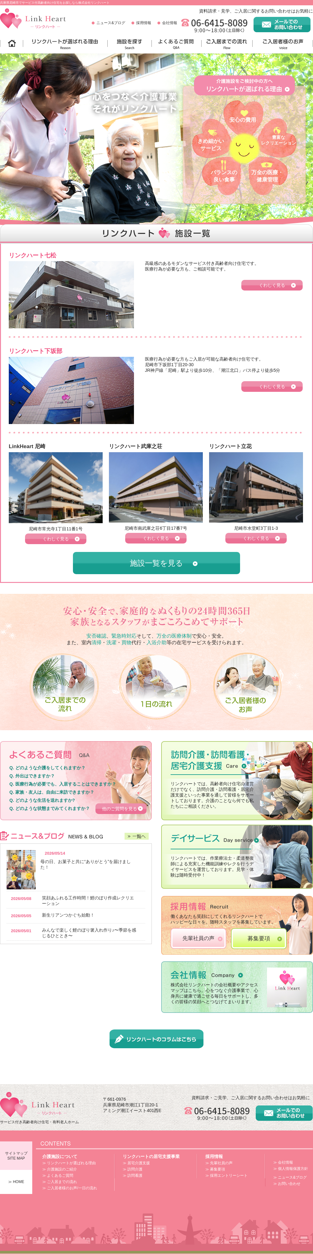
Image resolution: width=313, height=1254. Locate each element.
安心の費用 (242, 120)
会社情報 (169, 23)
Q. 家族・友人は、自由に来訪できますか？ (51, 792)
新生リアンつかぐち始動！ (68, 915)
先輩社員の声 (198, 938)
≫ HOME (16, 1182)
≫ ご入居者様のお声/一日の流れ (69, 1188)
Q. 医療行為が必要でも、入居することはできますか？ (62, 783)
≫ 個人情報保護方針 (290, 1168)
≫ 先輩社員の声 (219, 1163)
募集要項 (259, 938)
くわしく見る (272, 285)
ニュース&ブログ (110, 23)
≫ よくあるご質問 (57, 1175)
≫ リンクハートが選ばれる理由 (69, 1163)
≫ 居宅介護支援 (136, 1163)
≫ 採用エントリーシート (226, 1175)
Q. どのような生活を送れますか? (42, 800)
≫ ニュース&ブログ (290, 1177)
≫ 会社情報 (283, 1162)
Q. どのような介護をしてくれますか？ (47, 767)
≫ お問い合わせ (286, 1183)
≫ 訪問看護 (132, 1175)
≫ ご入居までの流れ (59, 1182)
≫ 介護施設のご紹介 (59, 1169)
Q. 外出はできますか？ (32, 775)
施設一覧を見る (156, 563)
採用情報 (143, 23)
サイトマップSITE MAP (16, 1155)
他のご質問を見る (119, 808)
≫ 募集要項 (215, 1169)
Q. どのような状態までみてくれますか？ (49, 808)
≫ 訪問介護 (132, 1169)
